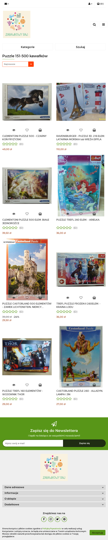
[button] (100, 4)
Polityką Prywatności (51, 528)
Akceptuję (97, 532)
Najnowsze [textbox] (9, 64)
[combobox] (18, 64)
